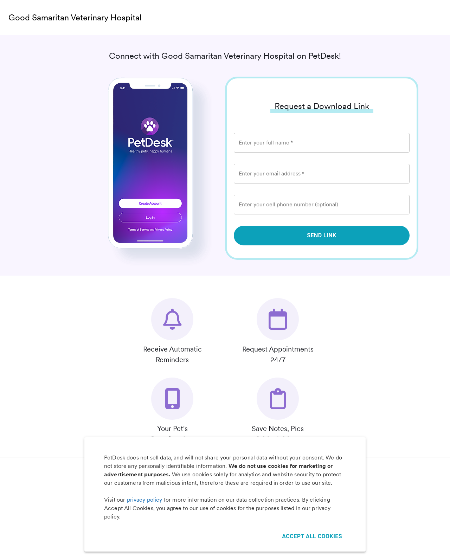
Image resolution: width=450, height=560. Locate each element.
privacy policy (144, 499)
